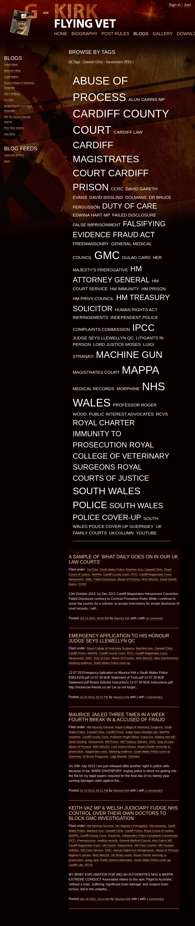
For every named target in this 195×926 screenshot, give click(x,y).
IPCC (143, 327)
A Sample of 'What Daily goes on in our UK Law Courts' (123, 559)
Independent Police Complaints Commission (150, 835)
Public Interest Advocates (121, 414)
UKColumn (121, 533)
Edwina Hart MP (91, 215)
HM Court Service (92, 850)
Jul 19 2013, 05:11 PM (94, 790)
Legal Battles (11, 76)
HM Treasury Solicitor (133, 741)
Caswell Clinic (93, 62)
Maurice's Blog (12, 70)
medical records (93, 388)
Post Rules (115, 33)
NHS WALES (150, 579)
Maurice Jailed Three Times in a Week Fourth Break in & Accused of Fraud (117, 717)
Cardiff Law (128, 132)
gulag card (136, 257)
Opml (7, 161)
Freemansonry (91, 243)
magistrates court (96, 372)
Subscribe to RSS (14, 155)
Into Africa (9, 134)
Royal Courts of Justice (158, 830)
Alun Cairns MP (146, 99)
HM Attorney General (100, 727)
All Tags (74, 62)
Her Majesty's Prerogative (131, 825)
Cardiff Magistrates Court (106, 159)
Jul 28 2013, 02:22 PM (94, 697)
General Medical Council (134, 840)
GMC (107, 255)
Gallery (163, 33)
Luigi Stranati (118, 756)
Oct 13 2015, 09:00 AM (94, 618)
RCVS (162, 414)
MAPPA (140, 370)
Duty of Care (129, 206)
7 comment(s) (154, 697)
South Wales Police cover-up (112, 663)
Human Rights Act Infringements (133, 850)
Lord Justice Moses (117, 344)
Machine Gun (129, 354)
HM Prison (153, 288)
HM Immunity (124, 288)
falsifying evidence (80, 663)
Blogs (140, 33)
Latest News (11, 64)
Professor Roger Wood (124, 737)
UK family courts (121, 855)
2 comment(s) (154, 790)
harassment (114, 62)
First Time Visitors (14, 128)
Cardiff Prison (77, 653)
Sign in (175, 5)
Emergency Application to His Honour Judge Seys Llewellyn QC (119, 638)
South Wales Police (112, 569)
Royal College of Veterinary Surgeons (121, 456)
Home (60, 33)
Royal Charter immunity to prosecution (104, 434)
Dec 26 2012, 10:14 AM (94, 899)
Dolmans (135, 197)
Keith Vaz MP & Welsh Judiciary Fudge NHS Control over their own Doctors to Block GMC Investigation (123, 813)
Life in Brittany (12, 93)
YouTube (146, 533)
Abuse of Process (128, 579)
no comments (154, 618)
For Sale (8, 100)
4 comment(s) (155, 899)
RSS (128, 62)
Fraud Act (134, 235)
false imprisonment (97, 224)
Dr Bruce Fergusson (95, 756)
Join (187, 5)
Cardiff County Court (116, 574)
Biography (85, 33)
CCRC (117, 188)
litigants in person (80, 855)
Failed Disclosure (134, 215)
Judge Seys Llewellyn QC (103, 338)
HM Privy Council (93, 298)
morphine (128, 388)
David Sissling (106, 197)
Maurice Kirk (122, 618)
